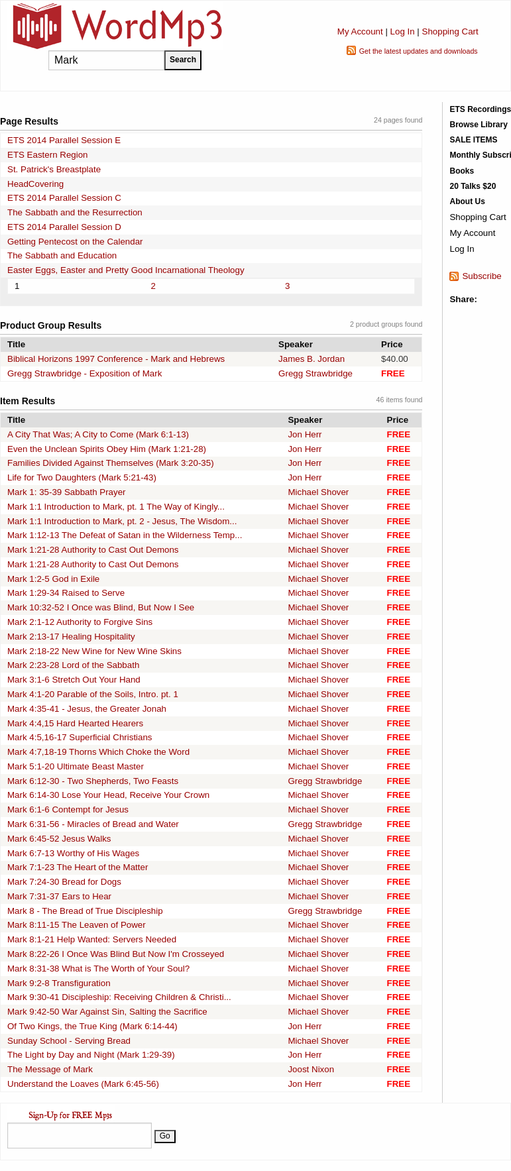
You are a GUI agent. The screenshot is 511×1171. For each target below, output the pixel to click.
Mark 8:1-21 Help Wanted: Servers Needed (91, 939)
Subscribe (481, 276)
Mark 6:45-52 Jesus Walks (59, 839)
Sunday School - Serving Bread (69, 1041)
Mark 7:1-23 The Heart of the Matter (77, 867)
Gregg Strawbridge (315, 373)
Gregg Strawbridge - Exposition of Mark (84, 373)
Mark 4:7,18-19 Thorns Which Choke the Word (98, 752)
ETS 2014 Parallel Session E (64, 140)
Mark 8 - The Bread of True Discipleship (85, 911)
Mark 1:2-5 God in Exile (53, 579)
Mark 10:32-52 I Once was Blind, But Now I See (100, 607)
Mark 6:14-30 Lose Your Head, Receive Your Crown (108, 795)
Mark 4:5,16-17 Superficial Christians (79, 737)
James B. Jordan (311, 359)
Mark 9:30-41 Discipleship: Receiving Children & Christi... (119, 997)
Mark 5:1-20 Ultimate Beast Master (75, 766)
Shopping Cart (450, 31)
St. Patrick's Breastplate (54, 169)
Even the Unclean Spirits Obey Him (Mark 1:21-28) (106, 449)
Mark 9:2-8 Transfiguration (59, 983)
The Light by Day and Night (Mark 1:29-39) (91, 1055)
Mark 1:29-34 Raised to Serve (66, 593)
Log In (402, 31)
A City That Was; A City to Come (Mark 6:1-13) (98, 434)
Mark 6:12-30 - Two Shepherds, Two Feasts (92, 781)
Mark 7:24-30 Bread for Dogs (64, 882)
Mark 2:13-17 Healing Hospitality (71, 636)
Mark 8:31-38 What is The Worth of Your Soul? (98, 969)
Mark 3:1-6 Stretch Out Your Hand (74, 680)
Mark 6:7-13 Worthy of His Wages (73, 853)
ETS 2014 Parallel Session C (64, 198)
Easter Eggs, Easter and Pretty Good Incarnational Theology (126, 270)
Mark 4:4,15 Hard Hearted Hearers (75, 723)
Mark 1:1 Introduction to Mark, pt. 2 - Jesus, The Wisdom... (122, 521)
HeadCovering (35, 184)
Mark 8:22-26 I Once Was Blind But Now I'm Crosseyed (115, 954)
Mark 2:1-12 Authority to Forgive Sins (79, 622)
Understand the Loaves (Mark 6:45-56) (83, 1084)
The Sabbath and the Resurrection (74, 212)
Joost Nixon (311, 1069)
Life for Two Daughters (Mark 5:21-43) (81, 477)
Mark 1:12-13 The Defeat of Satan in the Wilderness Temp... (124, 535)
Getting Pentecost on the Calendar (75, 242)
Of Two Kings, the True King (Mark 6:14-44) (92, 1026)
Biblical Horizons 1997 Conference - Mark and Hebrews (116, 359)
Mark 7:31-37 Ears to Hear (59, 896)
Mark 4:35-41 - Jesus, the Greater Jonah (86, 709)
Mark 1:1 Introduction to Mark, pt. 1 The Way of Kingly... (116, 507)
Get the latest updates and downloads (418, 51)
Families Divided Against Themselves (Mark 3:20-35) (110, 463)
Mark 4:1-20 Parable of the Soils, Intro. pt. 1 (92, 694)
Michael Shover (318, 492)
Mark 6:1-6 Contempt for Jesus (68, 809)
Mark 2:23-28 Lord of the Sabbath (73, 665)
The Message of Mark (50, 1069)
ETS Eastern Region (47, 155)
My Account (360, 31)
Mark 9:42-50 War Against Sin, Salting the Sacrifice (107, 1012)
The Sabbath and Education (62, 255)
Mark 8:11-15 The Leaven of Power (76, 925)
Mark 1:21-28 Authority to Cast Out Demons (93, 550)
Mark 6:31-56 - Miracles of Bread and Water (93, 824)
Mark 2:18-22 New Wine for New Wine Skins (94, 651)
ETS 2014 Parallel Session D (64, 227)
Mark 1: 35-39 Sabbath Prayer (66, 492)
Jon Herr (304, 434)
